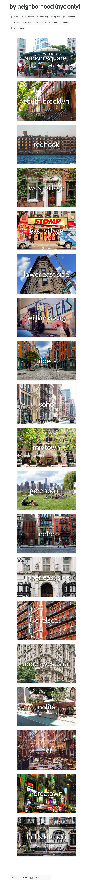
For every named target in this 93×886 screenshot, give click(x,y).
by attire (41, 22)
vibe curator (27, 17)
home (14, 17)
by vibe (15, 22)
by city (55, 17)
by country (42, 17)
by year (53, 22)
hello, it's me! (17, 28)
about (64, 22)
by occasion (69, 17)
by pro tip (28, 22)
